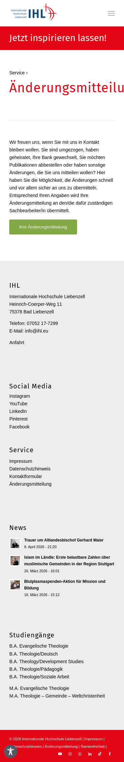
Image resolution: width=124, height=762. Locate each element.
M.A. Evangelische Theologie (39, 688)
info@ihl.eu (36, 331)
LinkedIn (18, 411)
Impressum (20, 461)
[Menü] (111, 13)
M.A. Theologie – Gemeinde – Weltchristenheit (57, 696)
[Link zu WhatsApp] (80, 754)
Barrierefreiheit (92, 746)
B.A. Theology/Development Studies (46, 661)
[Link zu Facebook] (110, 754)
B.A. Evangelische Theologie (38, 646)
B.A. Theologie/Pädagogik (36, 669)
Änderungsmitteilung (30, 484)
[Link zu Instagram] (70, 754)
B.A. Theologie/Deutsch (33, 654)
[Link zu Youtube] (60, 754)
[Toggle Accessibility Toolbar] (10, 751)
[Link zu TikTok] (100, 754)
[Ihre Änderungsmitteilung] (43, 227)
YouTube (18, 403)
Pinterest (18, 418)
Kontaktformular (25, 476)
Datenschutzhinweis (30, 468)
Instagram (19, 396)
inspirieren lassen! (68, 38)
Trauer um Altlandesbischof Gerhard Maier (63, 540)
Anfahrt (16, 342)
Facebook (19, 426)
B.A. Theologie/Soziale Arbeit (39, 676)
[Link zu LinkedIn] (90, 754)
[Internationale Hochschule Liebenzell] (51, 13)
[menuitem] (111, 13)
